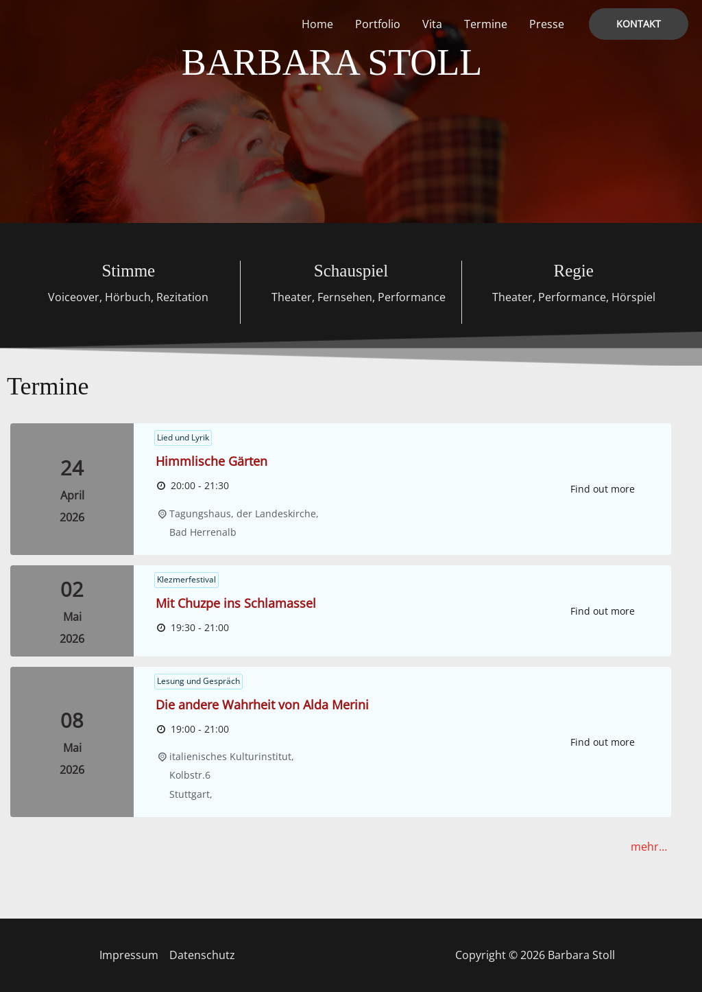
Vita (432, 24)
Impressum (128, 955)
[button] (638, 24)
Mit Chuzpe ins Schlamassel (236, 603)
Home (317, 24)
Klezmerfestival (186, 579)
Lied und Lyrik (183, 437)
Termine (485, 24)
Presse (546, 24)
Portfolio (377, 24)
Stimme (128, 270)
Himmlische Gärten (211, 461)
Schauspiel (351, 270)
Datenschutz (202, 955)
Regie (573, 270)
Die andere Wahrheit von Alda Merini (262, 704)
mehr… (649, 846)
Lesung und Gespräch (198, 681)
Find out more (602, 488)
